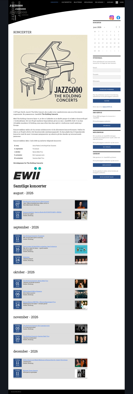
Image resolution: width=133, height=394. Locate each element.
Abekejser (26, 257)
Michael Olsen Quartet (30, 370)
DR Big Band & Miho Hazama (32, 291)
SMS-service (106, 125)
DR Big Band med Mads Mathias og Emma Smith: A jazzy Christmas (45, 360)
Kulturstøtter (66, 2)
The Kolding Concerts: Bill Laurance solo (36, 326)
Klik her (106, 100)
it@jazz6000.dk (107, 107)
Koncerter (54, 2)
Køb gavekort (106, 165)
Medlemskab (88, 2)
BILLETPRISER (78, 2)
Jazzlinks (110, 2)
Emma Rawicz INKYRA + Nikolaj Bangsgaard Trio (39, 302)
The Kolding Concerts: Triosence (33, 236)
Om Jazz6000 (99, 2)
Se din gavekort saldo (107, 177)
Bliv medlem (106, 147)
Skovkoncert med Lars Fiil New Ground (36, 201)
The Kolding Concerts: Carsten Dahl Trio (36, 336)
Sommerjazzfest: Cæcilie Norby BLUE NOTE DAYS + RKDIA (42, 212)
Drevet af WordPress (16, 391)
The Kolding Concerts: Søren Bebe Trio (35, 281)
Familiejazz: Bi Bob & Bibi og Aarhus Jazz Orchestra (40, 246)
